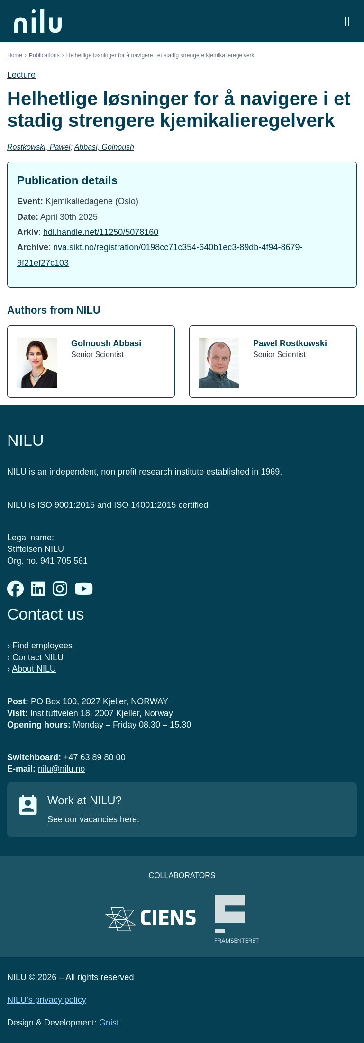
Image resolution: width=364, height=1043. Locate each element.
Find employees (42, 645)
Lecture (21, 75)
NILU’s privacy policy (46, 1000)
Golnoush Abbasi (106, 343)
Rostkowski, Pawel (38, 147)
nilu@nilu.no (61, 768)
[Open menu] (347, 21)
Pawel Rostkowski (290, 343)
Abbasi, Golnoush (104, 147)
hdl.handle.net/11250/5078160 (100, 232)
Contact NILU (38, 657)
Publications (44, 55)
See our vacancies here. (93, 819)
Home (14, 55)
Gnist (109, 1022)
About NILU (34, 669)
